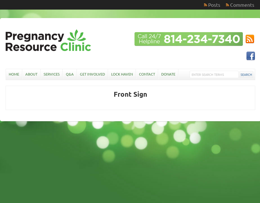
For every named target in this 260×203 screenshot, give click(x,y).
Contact (147, 74)
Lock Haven (122, 74)
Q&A (70, 74)
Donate (168, 74)
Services (52, 74)
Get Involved (92, 74)
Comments (242, 5)
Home (14, 74)
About (31, 74)
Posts (214, 5)
